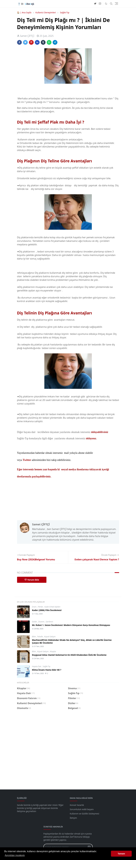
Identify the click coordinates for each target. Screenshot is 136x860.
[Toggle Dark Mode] (106, 3)
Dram (34, 607)
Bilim (34, 636)
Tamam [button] (121, 853)
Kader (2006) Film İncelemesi (47, 610)
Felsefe (40, 636)
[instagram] (100, 3)
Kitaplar (53, 651)
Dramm (41, 621)
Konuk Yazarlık (77, 805)
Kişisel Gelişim (49, 636)
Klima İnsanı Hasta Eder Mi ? (46, 669)
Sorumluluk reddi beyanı (82, 809)
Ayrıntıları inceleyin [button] (15, 855)
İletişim (73, 817)
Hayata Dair (37, 666)
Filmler (41, 607)
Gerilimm (49, 621)
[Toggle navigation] (116, 3)
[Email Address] (65, 847)
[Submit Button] (89, 847)
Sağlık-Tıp (46, 666)
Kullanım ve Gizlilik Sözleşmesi (84, 813)
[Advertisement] (68, 748)
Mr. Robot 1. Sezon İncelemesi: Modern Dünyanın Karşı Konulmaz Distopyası (71, 625)
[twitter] (95, 3)
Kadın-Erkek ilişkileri (52, 607)
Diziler (35, 621)
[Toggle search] (111, 3)
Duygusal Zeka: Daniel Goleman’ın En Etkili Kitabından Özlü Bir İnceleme (69, 654)
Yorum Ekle (31, 579)
